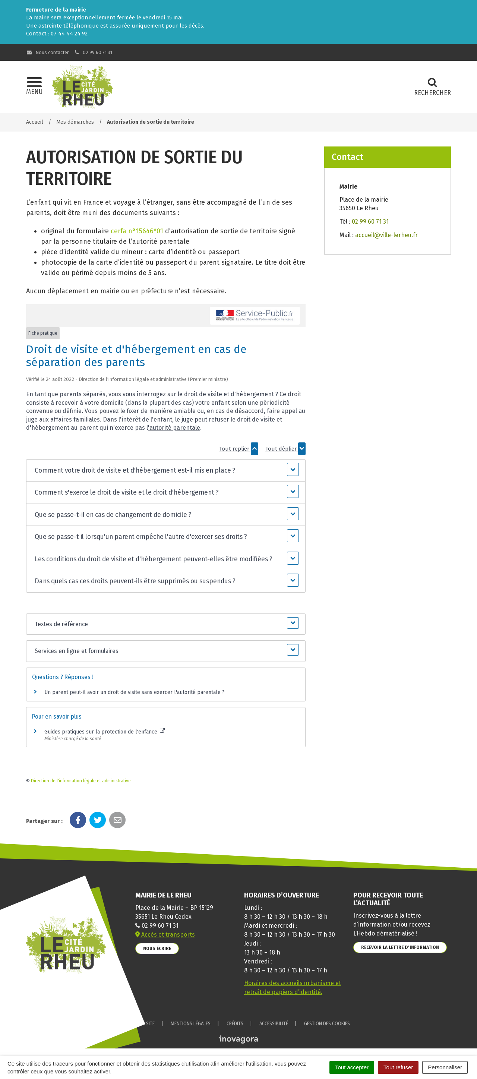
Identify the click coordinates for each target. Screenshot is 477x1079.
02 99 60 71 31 (93, 52)
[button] (165, 471)
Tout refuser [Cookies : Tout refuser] (398, 1067)
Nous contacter (47, 52)
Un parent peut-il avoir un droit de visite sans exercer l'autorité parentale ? (134, 692)
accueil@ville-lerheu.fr (386, 235)
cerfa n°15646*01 (137, 231)
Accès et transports (165, 934)
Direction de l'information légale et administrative (81, 780)
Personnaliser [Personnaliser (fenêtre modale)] (445, 1067)
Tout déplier (285, 448)
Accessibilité (273, 1023)
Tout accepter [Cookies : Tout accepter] (352, 1067)
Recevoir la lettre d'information (400, 947)
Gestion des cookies (327, 1023)
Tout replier (238, 448)
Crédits (235, 1023)
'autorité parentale (174, 427)
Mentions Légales (191, 1023)
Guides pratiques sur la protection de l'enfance (104, 732)
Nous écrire (157, 948)
